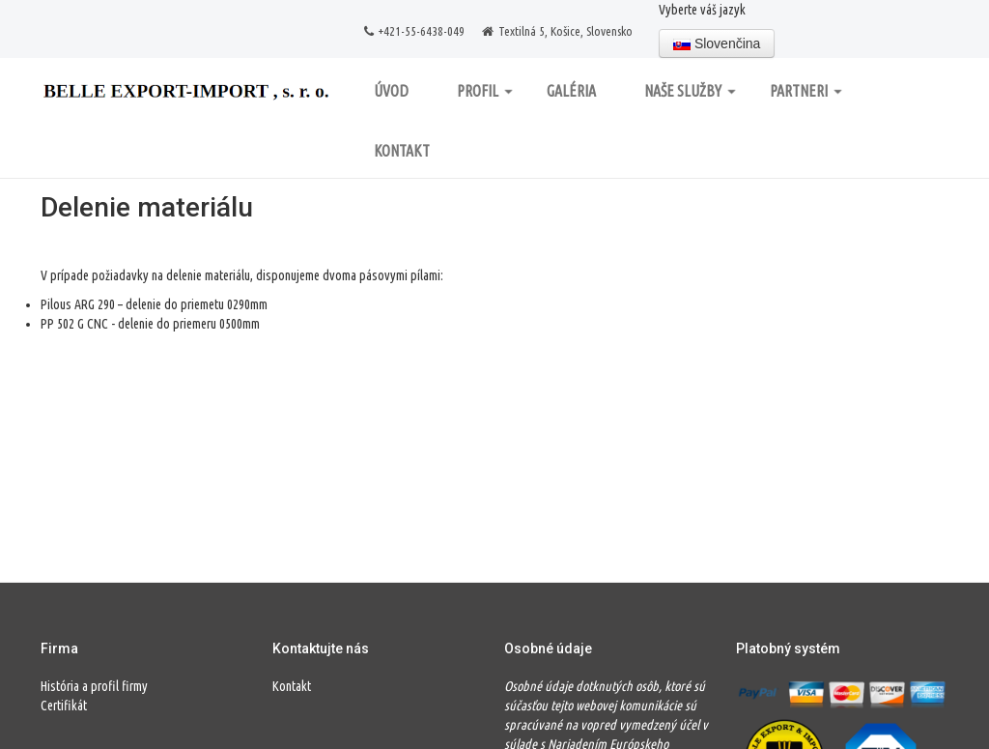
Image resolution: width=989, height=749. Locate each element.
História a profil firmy (94, 686)
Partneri (806, 91)
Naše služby (690, 91)
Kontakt (402, 150)
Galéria (571, 91)
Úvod (391, 91)
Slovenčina (716, 43)
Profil (485, 91)
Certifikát (64, 705)
